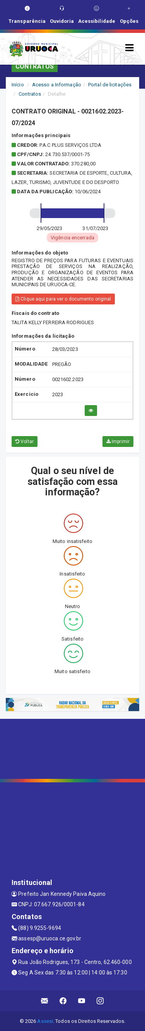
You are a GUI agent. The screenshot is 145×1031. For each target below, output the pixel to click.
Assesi (45, 1021)
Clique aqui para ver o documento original (63, 299)
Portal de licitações (109, 85)
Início (18, 85)
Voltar (24, 441)
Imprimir (118, 441)
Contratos (30, 94)
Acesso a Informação (56, 85)
